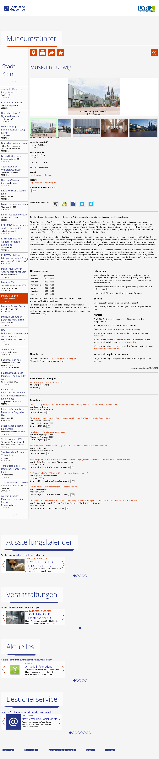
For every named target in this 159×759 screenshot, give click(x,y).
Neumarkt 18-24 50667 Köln (14, 244)
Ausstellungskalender (39, 542)
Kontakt (89, 750)
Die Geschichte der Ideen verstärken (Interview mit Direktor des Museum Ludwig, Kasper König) (70, 418)
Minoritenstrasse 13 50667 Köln (14, 217)
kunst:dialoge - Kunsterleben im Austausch (48, 432)
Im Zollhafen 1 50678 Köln (14, 117)
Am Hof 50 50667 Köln (14, 93)
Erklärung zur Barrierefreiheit (61, 750)
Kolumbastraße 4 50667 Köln (14, 229)
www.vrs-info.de (131, 342)
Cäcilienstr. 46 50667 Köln (14, 415)
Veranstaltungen (31, 594)
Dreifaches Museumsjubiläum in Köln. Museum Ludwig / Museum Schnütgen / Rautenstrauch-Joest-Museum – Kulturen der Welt (84, 500)
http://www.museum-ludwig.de (43, 182)
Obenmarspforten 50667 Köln (14, 501)
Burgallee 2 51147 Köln (14, 486)
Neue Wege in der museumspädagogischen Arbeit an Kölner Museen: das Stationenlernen (68, 445)
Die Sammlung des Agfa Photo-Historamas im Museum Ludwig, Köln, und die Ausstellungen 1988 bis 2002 (74, 404)
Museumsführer (31, 38)
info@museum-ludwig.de (40, 175)
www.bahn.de (100, 335)
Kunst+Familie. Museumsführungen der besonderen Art (53, 486)
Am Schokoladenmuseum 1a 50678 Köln (14, 429)
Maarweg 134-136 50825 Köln (14, 207)
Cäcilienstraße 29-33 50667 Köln (14, 378)
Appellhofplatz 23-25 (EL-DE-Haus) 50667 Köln (14, 337)
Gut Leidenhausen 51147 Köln (14, 183)
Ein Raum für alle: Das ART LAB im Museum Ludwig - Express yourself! (59, 473)
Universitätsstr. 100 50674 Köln (14, 286)
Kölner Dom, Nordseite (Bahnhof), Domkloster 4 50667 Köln (14, 147)
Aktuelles (20, 646)
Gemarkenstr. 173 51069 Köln (14, 456)
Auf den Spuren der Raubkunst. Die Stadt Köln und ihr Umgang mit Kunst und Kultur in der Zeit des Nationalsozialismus (80, 459)
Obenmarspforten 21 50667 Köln (14, 159)
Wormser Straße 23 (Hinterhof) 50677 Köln (14, 259)
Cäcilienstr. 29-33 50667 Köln (14, 320)
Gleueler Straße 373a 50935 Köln (14, 309)
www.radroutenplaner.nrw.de (106, 348)
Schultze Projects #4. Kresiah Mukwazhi (46, 382)
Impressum (7, 750)
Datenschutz (30, 750)
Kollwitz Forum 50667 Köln (14, 194)
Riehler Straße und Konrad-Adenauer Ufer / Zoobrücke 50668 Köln (14, 443)
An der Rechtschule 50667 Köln (14, 272)
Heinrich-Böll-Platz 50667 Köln (14, 298)
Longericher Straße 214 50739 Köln (14, 396)
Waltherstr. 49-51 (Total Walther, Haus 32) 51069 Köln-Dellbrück (14, 363)
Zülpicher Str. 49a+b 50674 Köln (14, 170)
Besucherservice (31, 699)
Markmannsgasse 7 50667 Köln (14, 105)
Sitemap (109, 750)
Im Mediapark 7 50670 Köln (14, 132)
